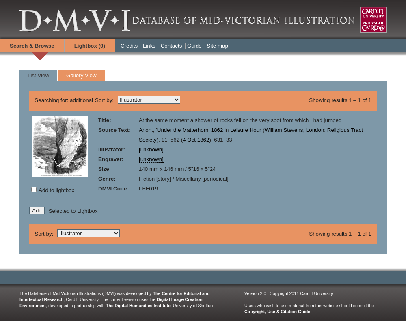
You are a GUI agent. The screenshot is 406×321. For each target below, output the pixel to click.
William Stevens (284, 130)
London (315, 130)
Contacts (171, 46)
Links (149, 46)
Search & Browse (32, 46)
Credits (129, 46)
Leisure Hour (245, 130)
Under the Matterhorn (183, 130)
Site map (217, 46)
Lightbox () (89, 46)
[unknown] (151, 149)
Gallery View (81, 75)
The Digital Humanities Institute (138, 305)
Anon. (146, 130)
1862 (217, 130)
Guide (194, 46)
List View (38, 75)
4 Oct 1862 (196, 140)
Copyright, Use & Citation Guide (277, 311)
